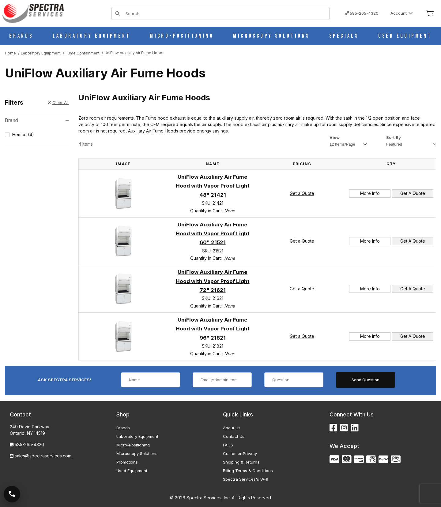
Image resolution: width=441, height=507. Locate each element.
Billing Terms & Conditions (248, 470)
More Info (370, 193)
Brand (37, 120)
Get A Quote (412, 193)
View (335, 137)
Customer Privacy (240, 453)
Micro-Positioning (133, 444)
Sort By (393, 137)
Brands (123, 427)
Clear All (58, 102)
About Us (231, 427)
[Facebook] (333, 427)
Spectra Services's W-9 (245, 479)
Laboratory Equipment (137, 436)
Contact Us (233, 436)
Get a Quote (302, 193)
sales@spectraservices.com (43, 455)
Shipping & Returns (241, 462)
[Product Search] (225, 13)
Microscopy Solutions (136, 453)
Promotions (127, 462)
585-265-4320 (362, 13)
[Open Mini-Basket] (430, 13)
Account (401, 13)
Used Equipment (131, 470)
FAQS (228, 444)
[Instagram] (344, 427)
